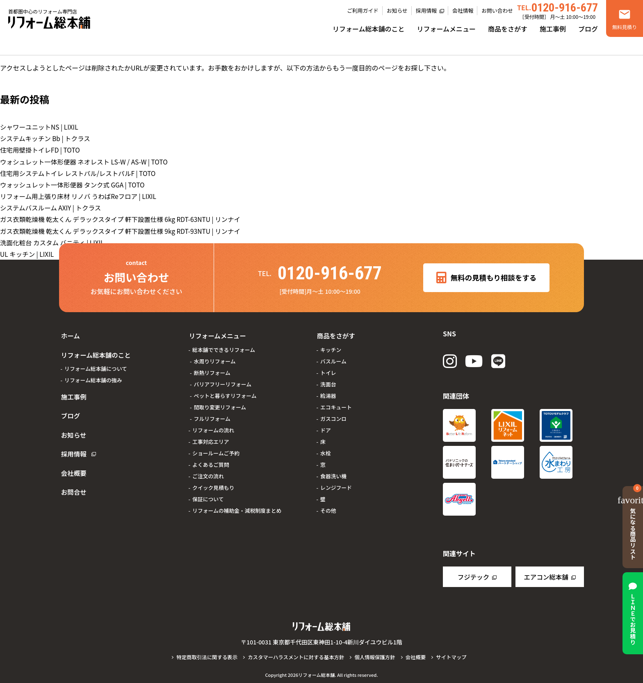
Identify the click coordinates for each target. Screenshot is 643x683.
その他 (328, 506)
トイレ (328, 368)
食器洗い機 (333, 472)
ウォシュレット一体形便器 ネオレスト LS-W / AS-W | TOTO (86, 161)
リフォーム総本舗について (95, 361)
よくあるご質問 (210, 460)
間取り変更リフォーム (220, 403)
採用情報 (426, 10)
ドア (325, 426)
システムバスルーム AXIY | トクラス (52, 207)
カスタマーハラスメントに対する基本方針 (295, 657)
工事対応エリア (210, 437)
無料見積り (624, 26)
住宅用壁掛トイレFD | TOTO (41, 150)
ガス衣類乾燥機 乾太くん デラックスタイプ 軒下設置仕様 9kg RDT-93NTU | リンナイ (124, 230)
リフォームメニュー (446, 29)
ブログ (588, 29)
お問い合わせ (497, 10)
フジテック (473, 577)
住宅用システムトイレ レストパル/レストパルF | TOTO (80, 173)
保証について (207, 495)
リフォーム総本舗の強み (93, 373)
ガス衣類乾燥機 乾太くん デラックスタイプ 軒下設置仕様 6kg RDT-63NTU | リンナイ (124, 219)
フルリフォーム (212, 414)
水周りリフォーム (215, 357)
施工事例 (553, 29)
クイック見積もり (213, 483)
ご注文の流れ (208, 472)
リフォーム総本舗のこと (369, 29)
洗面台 (328, 380)
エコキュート (336, 403)
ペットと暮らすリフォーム (225, 391)
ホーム (69, 333)
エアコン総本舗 (546, 577)
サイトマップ (454, 657)
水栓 (325, 449)
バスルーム (333, 357)
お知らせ (397, 10)
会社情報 (462, 10)
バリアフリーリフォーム (222, 380)
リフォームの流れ (213, 426)
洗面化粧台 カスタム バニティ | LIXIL (53, 242)
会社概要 (72, 450)
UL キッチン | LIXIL (27, 253)
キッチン (330, 345)
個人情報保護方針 (376, 657)
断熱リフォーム (212, 368)
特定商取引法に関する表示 (204, 657)
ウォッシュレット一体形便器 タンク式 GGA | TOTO (74, 184)
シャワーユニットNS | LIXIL (40, 127)
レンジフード (336, 483)
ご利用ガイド (363, 10)
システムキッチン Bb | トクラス (46, 138)
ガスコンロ (333, 414)
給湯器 (328, 391)
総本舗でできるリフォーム (223, 345)
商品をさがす (507, 29)
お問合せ (72, 466)
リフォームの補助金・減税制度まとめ (236, 506)
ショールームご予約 (215, 449)
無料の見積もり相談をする (486, 277)
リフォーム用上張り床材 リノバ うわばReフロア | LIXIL (80, 196)
